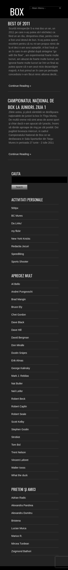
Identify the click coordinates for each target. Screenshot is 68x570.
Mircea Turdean (20, 543)
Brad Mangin (18, 299)
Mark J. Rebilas (20, 375)
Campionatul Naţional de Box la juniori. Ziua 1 (31, 103)
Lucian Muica (18, 528)
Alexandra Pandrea (22, 505)
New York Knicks (20, 238)
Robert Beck (18, 398)
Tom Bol (16, 444)
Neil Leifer (17, 391)
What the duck (19, 475)
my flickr (16, 231)
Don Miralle (17, 345)
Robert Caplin (19, 406)
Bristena (16, 520)
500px (14, 208)
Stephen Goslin (20, 429)
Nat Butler (17, 383)
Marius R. (16, 535)
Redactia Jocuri (20, 246)
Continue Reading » (20, 85)
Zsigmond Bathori (21, 551)
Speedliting (17, 253)
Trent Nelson (18, 452)
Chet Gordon (18, 314)
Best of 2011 (19, 23)
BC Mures (17, 215)
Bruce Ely (16, 306)
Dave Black (17, 322)
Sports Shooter (19, 261)
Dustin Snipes (19, 352)
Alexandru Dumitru (21, 513)
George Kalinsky (20, 368)
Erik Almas (17, 360)
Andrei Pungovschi (22, 291)
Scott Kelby (17, 421)
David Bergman (20, 337)
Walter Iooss (18, 467)
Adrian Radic (18, 497)
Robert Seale (18, 414)
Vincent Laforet (19, 460)
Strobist (15, 437)
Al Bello (15, 284)
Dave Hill (16, 329)
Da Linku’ (16, 223)
